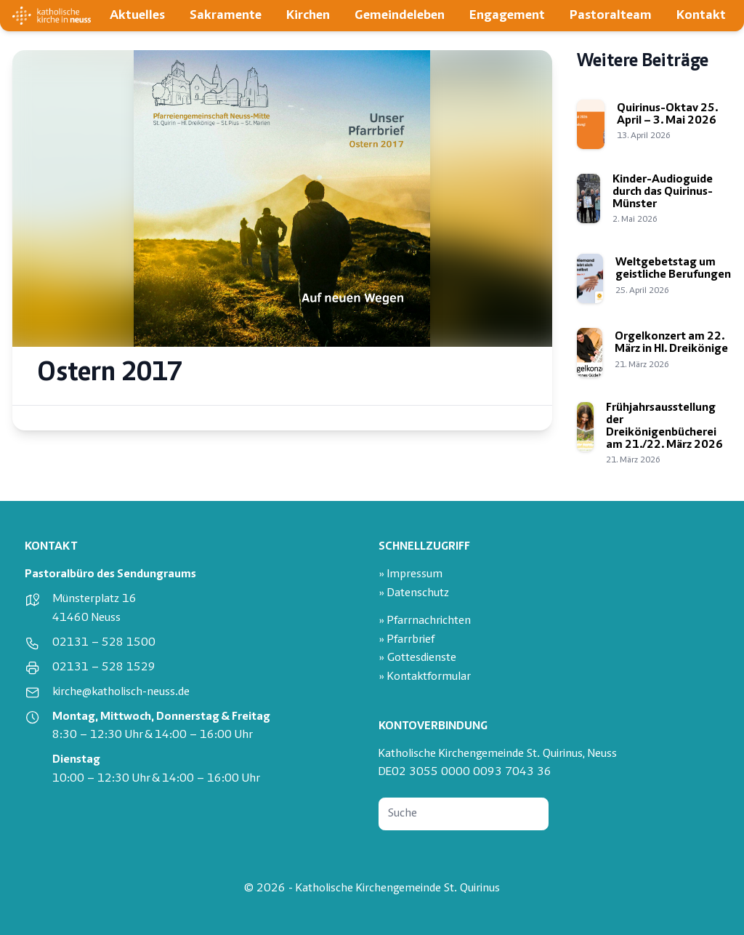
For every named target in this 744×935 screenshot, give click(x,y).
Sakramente (226, 16)
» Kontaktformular (425, 677)
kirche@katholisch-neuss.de (121, 692)
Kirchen (308, 16)
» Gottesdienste (417, 658)
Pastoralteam (611, 16)
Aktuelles (137, 16)
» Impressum (410, 575)
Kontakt (701, 16)
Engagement (507, 16)
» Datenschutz (414, 593)
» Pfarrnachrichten (425, 621)
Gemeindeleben (400, 16)
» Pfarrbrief (406, 640)
